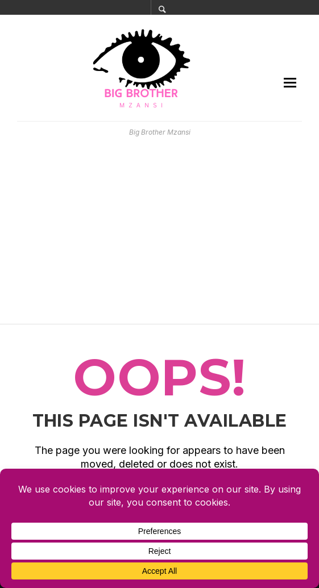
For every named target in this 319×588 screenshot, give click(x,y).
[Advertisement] (159, 230)
